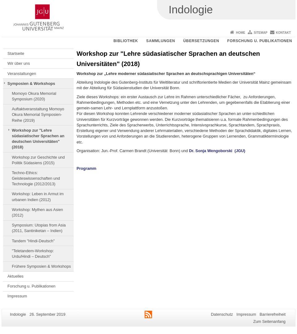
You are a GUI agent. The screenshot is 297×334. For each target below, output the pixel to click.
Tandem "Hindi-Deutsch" (33, 241)
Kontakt (283, 32)
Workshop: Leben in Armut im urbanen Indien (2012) (38, 196)
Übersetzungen (201, 41)
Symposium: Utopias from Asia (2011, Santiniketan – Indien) (39, 228)
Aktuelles (15, 276)
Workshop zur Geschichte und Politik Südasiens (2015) (38, 160)
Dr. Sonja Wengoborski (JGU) (217, 150)
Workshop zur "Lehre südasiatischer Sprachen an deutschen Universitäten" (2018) (38, 139)
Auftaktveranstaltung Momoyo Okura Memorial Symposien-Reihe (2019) (38, 115)
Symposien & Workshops (31, 83)
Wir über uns (18, 63)
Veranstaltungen (21, 73)
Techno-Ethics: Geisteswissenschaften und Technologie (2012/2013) (36, 178)
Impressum (17, 296)
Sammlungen (160, 41)
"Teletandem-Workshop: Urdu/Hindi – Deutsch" (33, 253)
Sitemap (260, 32)
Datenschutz (222, 314)
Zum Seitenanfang (269, 321)
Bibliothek (126, 41)
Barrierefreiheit (273, 314)
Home (240, 32)
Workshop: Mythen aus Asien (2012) (37, 212)
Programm (87, 168)
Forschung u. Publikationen (259, 41)
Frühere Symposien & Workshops (41, 266)
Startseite (15, 53)
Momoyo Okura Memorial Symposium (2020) (34, 96)
